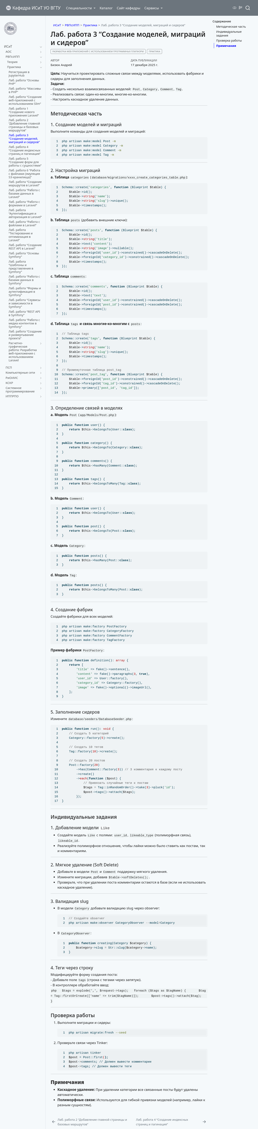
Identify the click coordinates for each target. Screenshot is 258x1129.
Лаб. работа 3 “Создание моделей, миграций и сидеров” (143, 25)
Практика (90, 25)
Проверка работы (229, 40)
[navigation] (40, 46)
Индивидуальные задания (228, 33)
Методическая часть (231, 26)
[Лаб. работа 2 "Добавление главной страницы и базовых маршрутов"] (93, 1122)
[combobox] (248, 8)
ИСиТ (57, 25)
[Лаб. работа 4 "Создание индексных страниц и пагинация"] (171, 1122)
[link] (81, 8)
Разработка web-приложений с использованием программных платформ (98, 51)
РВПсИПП (72, 25)
